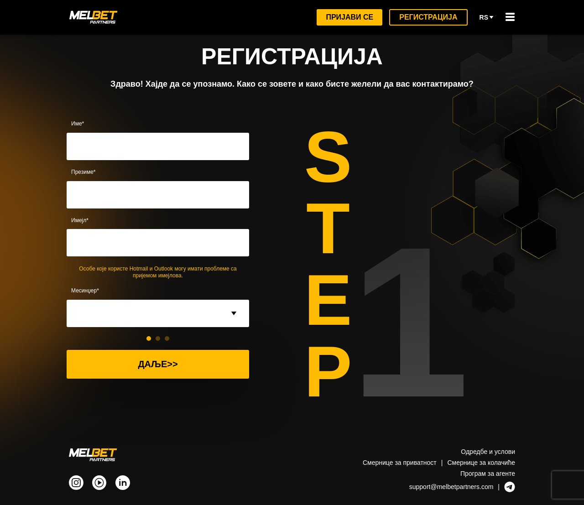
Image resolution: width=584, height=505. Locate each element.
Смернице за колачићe (479, 462)
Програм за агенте (486, 473)
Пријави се (348, 17)
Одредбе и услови (487, 451)
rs (487, 17)
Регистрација (428, 17)
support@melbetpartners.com (450, 487)
